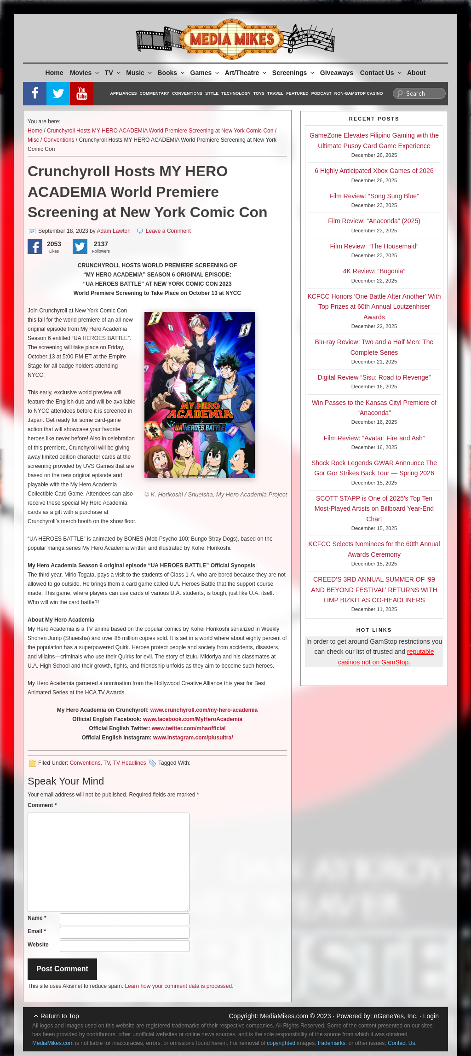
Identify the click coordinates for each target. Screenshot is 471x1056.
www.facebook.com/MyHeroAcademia (192, 719)
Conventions (187, 93)
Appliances (123, 93)
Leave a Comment (168, 231)
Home (54, 72)
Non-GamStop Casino (358, 93)
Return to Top (59, 1016)
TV (113, 72)
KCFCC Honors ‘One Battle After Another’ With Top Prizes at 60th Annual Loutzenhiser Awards (374, 307)
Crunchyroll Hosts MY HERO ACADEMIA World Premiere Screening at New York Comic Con (160, 130)
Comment (42, 805)
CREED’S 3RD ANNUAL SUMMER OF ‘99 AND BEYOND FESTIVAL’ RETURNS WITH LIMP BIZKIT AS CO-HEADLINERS (374, 590)
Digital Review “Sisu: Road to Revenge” (374, 377)
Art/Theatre (246, 72)
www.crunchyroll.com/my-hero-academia (204, 710)
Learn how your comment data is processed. (179, 986)
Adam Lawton (113, 231)
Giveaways (336, 72)
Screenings (294, 72)
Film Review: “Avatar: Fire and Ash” (374, 438)
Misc (33, 140)
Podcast (321, 93)
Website (38, 944)
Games (205, 72)
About (416, 72)
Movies (85, 72)
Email (37, 931)
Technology (236, 93)
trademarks (331, 1043)
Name (37, 918)
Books (171, 72)
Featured (297, 93)
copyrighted (281, 1043)
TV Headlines (129, 763)
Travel (275, 93)
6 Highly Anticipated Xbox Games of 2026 (374, 170)
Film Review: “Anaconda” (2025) (374, 221)
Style (211, 93)
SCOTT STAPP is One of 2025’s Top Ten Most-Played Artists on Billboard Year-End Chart (374, 509)
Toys (258, 93)
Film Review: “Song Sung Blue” (374, 196)
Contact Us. (402, 1043)
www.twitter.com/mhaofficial (189, 728)
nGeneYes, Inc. (396, 1016)
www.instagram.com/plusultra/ (193, 737)
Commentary (155, 93)
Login (431, 1016)
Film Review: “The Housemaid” (374, 246)
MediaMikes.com (284, 1016)
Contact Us (381, 72)
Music (139, 72)
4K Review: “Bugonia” (374, 271)
